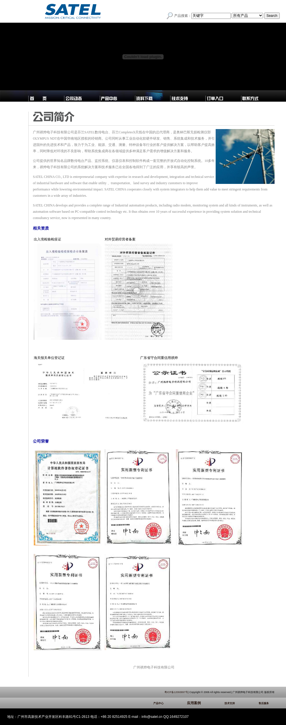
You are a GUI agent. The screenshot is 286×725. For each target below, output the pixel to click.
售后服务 (267, 703)
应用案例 (202, 703)
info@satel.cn (152, 717)
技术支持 (238, 703)
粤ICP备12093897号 (176, 692)
